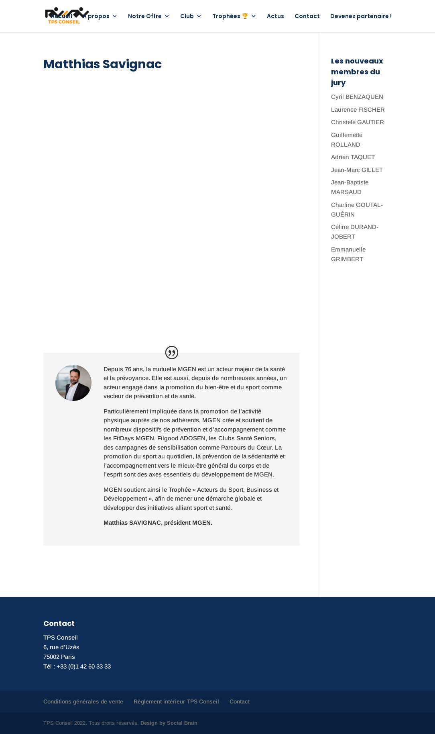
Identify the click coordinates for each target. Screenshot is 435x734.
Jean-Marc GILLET (357, 169)
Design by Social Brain (168, 723)
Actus (275, 16)
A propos (96, 16)
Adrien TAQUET (353, 156)
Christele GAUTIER (357, 122)
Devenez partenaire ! (361, 16)
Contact (307, 16)
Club (187, 16)
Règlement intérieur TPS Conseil (176, 701)
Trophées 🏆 (230, 16)
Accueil (61, 16)
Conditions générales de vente (83, 701)
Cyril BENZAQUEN (357, 96)
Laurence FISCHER (358, 109)
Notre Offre (145, 16)
